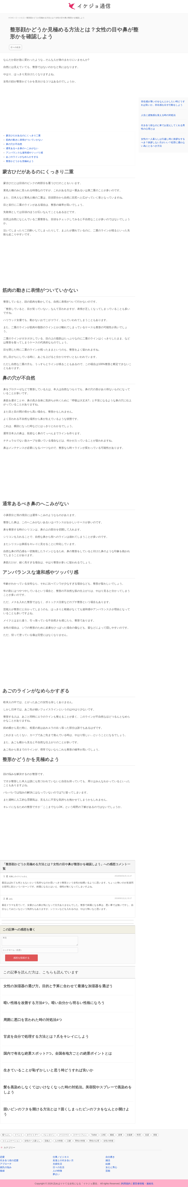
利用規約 (126, 1183)
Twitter (94, 1135)
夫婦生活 (57, 1164)
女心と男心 (111, 1167)
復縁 (2, 1170)
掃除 (155, 1135)
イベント (18, 1135)
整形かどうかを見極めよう (20, 161)
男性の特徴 (80, 1141)
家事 (120, 1135)
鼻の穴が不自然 (14, 144)
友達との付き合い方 (63, 1160)
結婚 (108, 1164)
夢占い (56, 1174)
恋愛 (2, 1157)
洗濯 (147, 1135)
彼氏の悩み (6, 1167)
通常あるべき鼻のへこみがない (22, 148)
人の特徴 (59, 1141)
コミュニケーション (11, 1141)
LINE (103, 1135)
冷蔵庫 (129, 1135)
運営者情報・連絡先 (143, 1183)
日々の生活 (15, 47)
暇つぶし (6, 1135)
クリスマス (64, 1135)
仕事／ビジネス (61, 1157)
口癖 (69, 1141)
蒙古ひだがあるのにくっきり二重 (23, 135)
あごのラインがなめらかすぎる (22, 157)
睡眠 (112, 1135)
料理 (139, 1135)
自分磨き (110, 1157)
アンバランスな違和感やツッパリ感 (24, 152)
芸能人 (47, 1141)
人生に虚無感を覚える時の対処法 (158, 115)
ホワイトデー (33, 1135)
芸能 (108, 1170)
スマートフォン (80, 1135)
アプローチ (6, 1164)
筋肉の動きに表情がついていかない (24, 139)
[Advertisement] (67, 108)
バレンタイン (49, 1135)
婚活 (108, 1160)
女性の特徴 (108, 1141)
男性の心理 (94, 1141)
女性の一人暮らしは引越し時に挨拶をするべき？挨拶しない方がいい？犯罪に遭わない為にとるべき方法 (163, 142)
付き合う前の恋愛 (9, 1160)
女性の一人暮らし (32, 1141)
